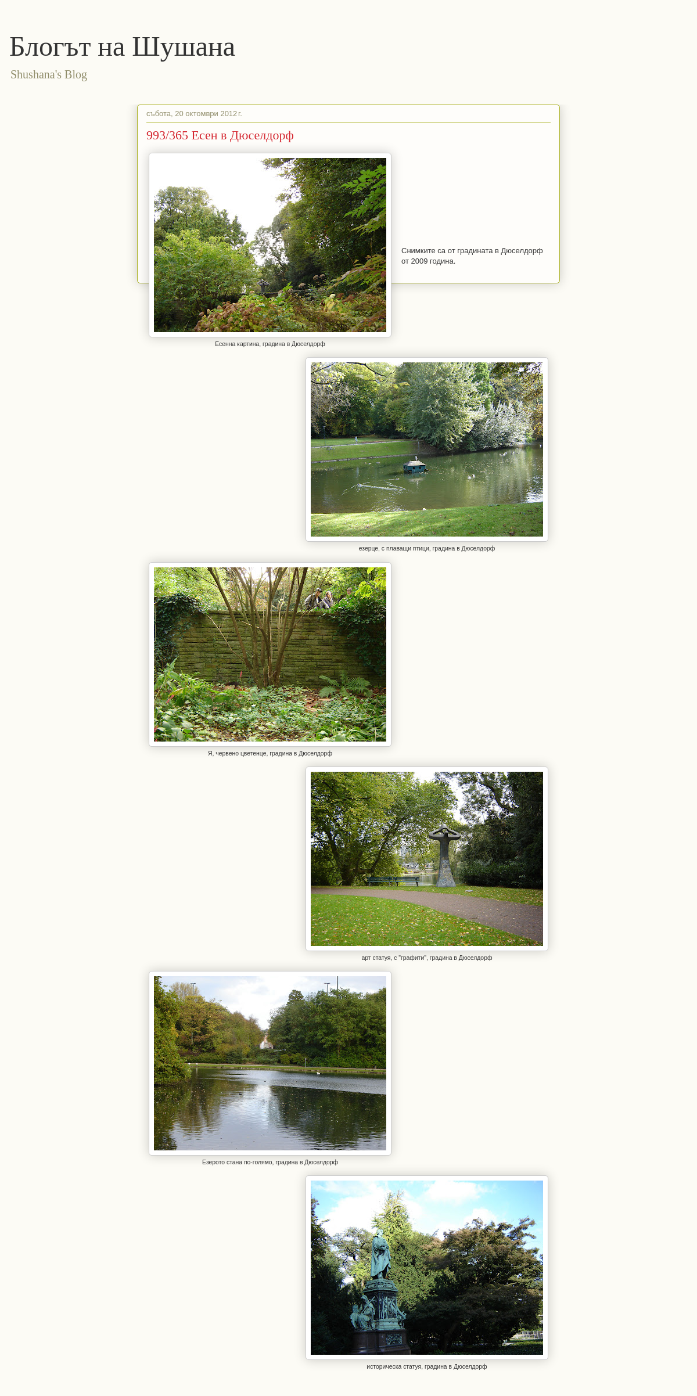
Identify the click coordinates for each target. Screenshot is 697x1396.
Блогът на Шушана (122, 46)
